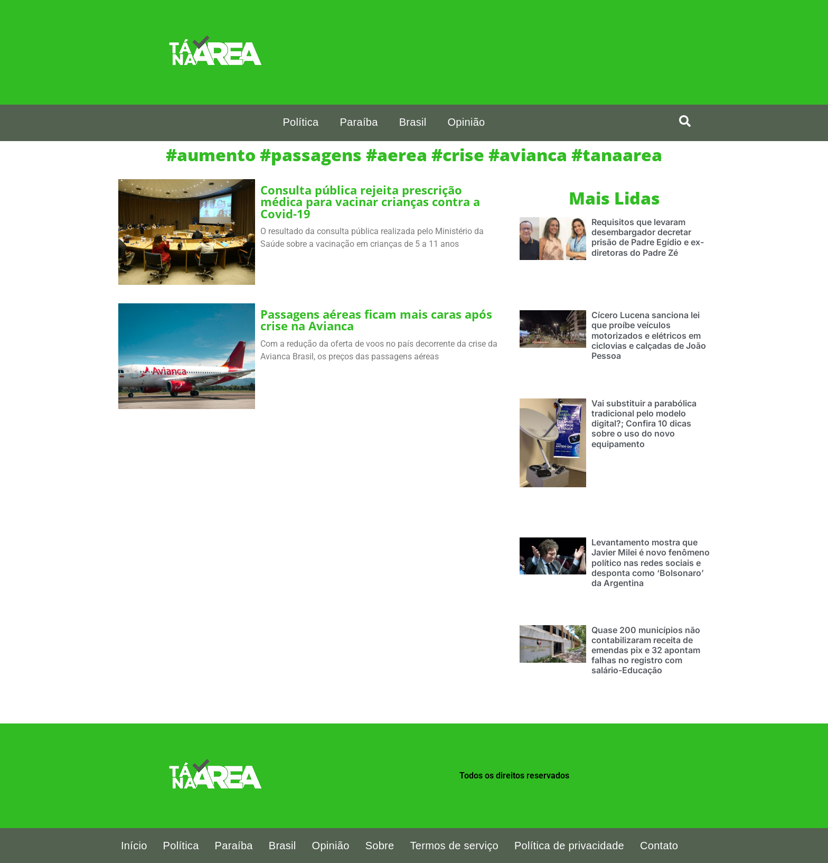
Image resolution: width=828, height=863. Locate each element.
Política (300, 122)
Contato (659, 845)
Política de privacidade (569, 845)
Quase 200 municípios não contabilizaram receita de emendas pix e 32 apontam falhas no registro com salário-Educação (645, 650)
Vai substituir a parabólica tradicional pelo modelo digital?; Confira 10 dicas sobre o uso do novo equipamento (644, 423)
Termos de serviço (454, 845)
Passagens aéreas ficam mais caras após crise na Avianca (376, 320)
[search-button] (685, 121)
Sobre (379, 845)
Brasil (413, 122)
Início (134, 845)
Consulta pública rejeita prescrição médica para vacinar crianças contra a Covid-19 (370, 202)
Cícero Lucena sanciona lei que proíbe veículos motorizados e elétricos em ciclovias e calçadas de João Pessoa (648, 335)
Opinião (466, 122)
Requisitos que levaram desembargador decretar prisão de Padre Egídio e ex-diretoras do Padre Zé (647, 237)
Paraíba (359, 122)
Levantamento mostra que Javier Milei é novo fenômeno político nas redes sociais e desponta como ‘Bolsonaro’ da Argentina (650, 562)
